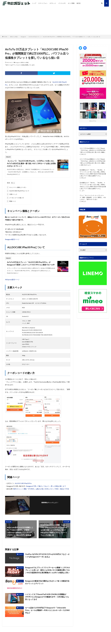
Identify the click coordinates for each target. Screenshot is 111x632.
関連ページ (11, 201)
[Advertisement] (55, 21)
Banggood (23, 36)
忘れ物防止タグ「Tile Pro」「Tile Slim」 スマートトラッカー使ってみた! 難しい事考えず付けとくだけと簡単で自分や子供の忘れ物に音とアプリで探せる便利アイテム (93, 173)
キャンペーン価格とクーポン (16, 187)
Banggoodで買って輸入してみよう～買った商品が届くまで (46, 486)
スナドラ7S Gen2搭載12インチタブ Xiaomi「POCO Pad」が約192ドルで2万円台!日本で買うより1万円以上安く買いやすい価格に (92, 150)
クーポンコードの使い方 (15, 197)
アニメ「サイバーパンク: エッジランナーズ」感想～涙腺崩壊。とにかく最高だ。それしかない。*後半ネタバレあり (93, 197)
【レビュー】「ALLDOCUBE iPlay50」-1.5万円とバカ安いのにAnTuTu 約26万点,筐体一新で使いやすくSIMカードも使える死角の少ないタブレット (31, 163)
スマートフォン (42, 3)
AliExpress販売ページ (12, 279)
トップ (34, 3)
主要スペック (12, 194)
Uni (82, 154)
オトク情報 (71, 3)
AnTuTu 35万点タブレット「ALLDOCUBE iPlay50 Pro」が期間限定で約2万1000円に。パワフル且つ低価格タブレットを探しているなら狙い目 (64, 36)
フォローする (50, 505)
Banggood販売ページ (12, 239)
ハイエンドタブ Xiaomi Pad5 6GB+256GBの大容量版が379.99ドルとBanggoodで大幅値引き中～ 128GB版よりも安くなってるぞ (47, 596)
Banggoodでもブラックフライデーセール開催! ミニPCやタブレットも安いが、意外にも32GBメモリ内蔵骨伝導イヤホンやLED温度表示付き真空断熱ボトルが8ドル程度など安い (47, 570)
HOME (5, 36)
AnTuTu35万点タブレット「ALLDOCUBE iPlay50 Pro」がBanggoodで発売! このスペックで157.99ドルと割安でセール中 (31, 263)
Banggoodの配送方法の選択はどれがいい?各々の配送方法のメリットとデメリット (47, 582)
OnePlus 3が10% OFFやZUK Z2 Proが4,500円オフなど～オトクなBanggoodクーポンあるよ (47, 555)
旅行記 (79, 3)
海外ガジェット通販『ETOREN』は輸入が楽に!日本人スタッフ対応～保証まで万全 (41, 489)
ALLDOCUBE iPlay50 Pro (23, 483)
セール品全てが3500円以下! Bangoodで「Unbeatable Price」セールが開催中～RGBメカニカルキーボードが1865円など (47, 610)
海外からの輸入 (14, 36)
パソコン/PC (62, 3)
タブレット (53, 3)
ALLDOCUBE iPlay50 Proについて (18, 191)
